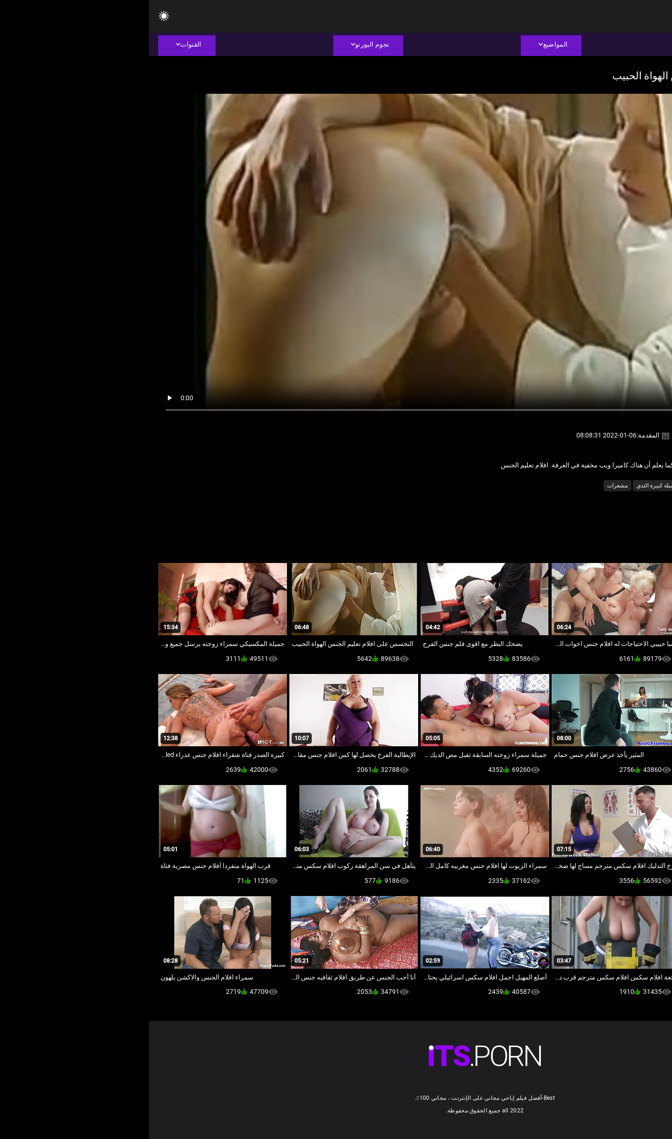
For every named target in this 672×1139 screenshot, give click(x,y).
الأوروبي (608, 485)
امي (541, 485)
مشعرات (468, 485)
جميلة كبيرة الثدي (508, 485)
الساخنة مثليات (572, 485)
